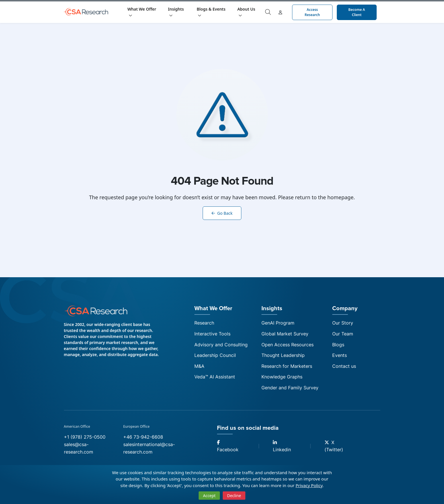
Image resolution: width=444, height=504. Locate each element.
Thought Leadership (283, 355)
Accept (209, 495)
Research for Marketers (286, 366)
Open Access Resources (287, 344)
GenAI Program (277, 323)
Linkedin (282, 446)
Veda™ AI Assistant (214, 377)
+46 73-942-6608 (143, 437)
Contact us (344, 366)
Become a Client (356, 12)
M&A (199, 366)
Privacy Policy (309, 485)
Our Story (342, 323)
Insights (176, 11)
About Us (246, 11)
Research (204, 323)
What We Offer (142, 11)
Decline (234, 495)
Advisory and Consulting (221, 344)
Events (339, 355)
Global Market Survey (284, 334)
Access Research (312, 12)
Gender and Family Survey (289, 387)
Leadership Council (215, 355)
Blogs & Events (211, 11)
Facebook (227, 446)
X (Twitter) (333, 446)
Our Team (342, 334)
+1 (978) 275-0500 (84, 437)
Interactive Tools (212, 334)
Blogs (338, 344)
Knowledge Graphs (281, 377)
